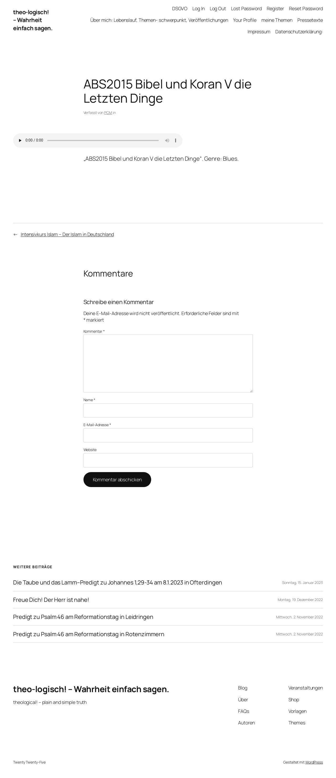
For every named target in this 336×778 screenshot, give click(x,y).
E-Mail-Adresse (97, 424)
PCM (108, 112)
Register (275, 8)
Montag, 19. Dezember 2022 (300, 599)
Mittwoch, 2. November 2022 (299, 616)
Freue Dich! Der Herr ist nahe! (51, 600)
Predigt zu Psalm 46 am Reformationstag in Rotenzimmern (88, 634)
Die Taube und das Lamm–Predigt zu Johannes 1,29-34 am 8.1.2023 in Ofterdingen (117, 582)
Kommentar (94, 331)
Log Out (218, 8)
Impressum (259, 31)
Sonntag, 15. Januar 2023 (302, 582)
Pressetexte (310, 20)
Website (90, 449)
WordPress (314, 762)
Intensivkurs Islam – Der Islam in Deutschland (67, 234)
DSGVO (179, 8)
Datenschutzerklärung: (299, 31)
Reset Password (306, 8)
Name (89, 399)
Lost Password (246, 8)
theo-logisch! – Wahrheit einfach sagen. (32, 20)
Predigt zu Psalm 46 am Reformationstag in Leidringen (83, 617)
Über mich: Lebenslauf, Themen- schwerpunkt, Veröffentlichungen (159, 20)
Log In (198, 8)
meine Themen (276, 20)
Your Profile (244, 20)
